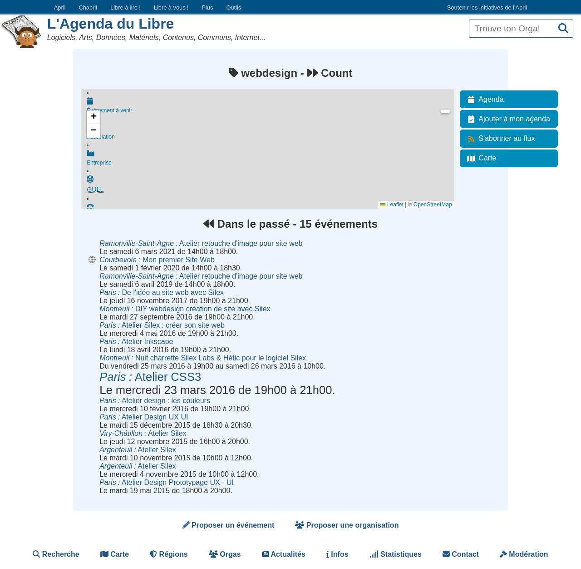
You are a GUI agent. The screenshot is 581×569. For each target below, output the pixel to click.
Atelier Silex (142, 433)
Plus (207, 7)
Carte (480, 158)
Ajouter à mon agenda (507, 119)
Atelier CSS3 (150, 376)
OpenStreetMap (433, 204)
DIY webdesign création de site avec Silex (184, 309)
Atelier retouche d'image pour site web (200, 243)
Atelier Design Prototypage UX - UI (166, 482)
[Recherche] (563, 29)
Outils (233, 7)
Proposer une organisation (347, 525)
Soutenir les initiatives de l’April (487, 7)
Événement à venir (270, 105)
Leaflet (391, 204)
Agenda (483, 99)
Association (270, 132)
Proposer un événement (228, 525)
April (60, 7)
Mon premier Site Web (157, 260)
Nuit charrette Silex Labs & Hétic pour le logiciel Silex (202, 358)
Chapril (88, 7)
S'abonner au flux (499, 139)
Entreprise (270, 158)
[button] (93, 117)
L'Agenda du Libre (110, 23)
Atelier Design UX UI (143, 417)
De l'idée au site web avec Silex (161, 292)
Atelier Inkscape (136, 341)
